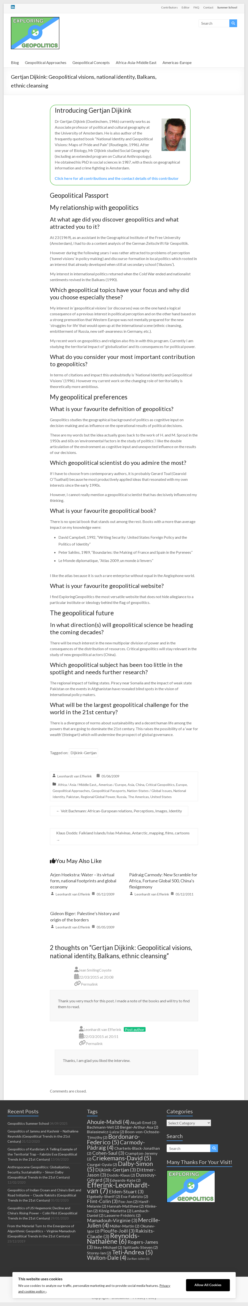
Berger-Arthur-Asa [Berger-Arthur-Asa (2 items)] (139, 1127)
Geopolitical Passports (108, 791)
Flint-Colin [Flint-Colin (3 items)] (102, 1201)
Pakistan (72, 797)
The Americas (138, 797)
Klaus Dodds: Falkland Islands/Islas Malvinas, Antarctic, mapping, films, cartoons (123, 836)
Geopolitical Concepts (91, 62)
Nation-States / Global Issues (149, 791)
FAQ (196, 7)
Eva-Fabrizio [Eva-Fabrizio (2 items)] (134, 1196)
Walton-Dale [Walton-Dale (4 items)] (106, 1257)
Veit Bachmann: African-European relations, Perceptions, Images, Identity (119, 810)
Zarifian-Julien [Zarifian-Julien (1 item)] (138, 1258)
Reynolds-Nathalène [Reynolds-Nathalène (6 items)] (113, 1238)
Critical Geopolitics (160, 785)
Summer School (227, 7)
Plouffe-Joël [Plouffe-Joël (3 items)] (117, 1231)
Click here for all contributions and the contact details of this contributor (117, 178)
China (140, 785)
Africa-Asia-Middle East (136, 62)
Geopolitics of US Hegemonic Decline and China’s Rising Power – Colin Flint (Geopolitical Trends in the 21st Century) (42, 1213)
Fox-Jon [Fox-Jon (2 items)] (128, 1201)
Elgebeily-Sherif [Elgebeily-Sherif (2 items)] (103, 1196)
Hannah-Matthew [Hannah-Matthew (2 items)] (125, 1206)
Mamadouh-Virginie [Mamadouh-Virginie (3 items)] (112, 1220)
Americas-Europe (177, 62)
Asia (131, 785)
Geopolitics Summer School (28, 1123)
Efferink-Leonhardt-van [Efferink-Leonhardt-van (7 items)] (118, 1187)
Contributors (169, 7)
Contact (208, 7)
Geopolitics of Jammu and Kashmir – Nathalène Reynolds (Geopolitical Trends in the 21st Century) (43, 1136)
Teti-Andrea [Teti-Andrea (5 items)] (132, 1252)
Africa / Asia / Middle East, (77, 785)
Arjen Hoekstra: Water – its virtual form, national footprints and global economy (83, 880)
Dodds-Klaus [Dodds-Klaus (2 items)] (121, 1175)
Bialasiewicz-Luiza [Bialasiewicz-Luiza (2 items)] (105, 1131)
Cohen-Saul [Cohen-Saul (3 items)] (108, 1153)
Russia (121, 797)
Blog (15, 62)
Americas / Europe (112, 785)
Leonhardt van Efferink (74, 776)
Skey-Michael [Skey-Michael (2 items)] (107, 1247)
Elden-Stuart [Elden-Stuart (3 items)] (126, 1191)
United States (161, 797)
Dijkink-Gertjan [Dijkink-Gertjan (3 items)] (115, 1169)
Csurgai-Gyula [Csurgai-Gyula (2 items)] (102, 1164)
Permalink (89, 984)
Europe (181, 785)
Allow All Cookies (207, 1285)
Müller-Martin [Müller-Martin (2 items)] (125, 1226)
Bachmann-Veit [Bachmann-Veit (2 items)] (103, 1127)
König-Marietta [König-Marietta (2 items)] (115, 1210)
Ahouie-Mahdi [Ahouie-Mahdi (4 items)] (108, 1121)
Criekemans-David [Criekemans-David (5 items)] (121, 1158)
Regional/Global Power (98, 797)
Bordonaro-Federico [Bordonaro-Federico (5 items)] (113, 1139)
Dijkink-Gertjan (83, 752)
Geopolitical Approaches (45, 62)
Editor (186, 7)
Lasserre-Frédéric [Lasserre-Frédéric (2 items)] (122, 1215)
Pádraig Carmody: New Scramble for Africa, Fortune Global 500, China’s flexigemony (163, 880)
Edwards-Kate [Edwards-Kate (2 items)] (125, 1180)
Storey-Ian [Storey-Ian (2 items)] (99, 1253)
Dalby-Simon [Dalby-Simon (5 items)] (120, 1166)
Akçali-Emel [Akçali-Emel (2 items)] (143, 1122)
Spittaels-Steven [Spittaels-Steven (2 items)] (140, 1247)
